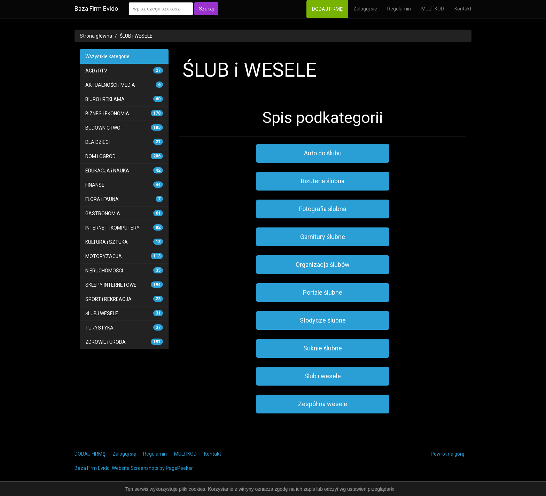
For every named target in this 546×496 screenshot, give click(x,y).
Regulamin (399, 8)
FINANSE (94, 185)
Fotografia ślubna (322, 208)
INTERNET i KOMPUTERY (112, 228)
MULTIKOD (432, 8)
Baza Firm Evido (96, 8)
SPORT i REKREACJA (108, 299)
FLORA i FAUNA (102, 199)
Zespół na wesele (322, 404)
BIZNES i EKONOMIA (107, 113)
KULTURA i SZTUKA (106, 242)
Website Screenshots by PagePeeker (152, 468)
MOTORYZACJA (103, 256)
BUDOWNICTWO (102, 128)
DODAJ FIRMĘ (327, 9)
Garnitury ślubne (322, 236)
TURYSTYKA (99, 328)
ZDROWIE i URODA (105, 342)
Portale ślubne (322, 292)
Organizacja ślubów (323, 264)
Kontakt (462, 8)
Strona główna (96, 36)
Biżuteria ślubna (322, 181)
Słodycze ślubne (323, 320)
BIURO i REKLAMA (105, 99)
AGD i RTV (96, 70)
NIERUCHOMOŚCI (104, 270)
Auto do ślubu (323, 153)
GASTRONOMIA (102, 213)
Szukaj (206, 8)
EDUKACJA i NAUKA (107, 170)
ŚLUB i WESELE (136, 36)
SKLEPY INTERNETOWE (110, 285)
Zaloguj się (365, 8)
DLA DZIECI (97, 142)
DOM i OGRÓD (100, 156)
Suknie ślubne (322, 348)
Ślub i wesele (322, 376)
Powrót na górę (447, 454)
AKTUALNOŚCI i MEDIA (110, 85)
